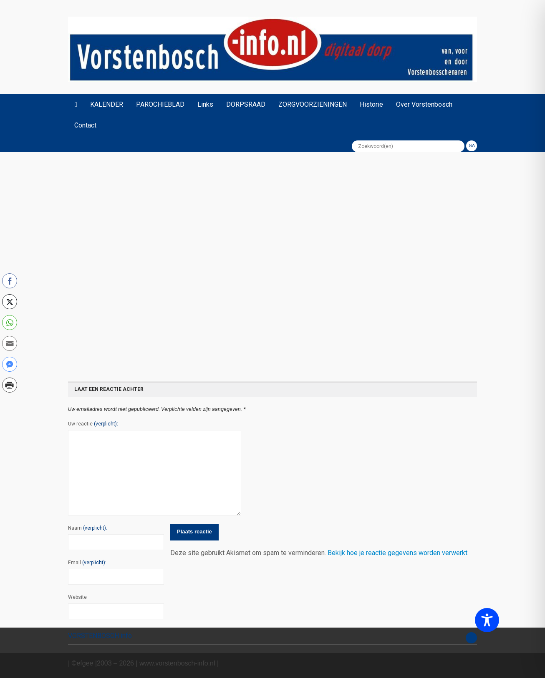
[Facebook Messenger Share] (9, 364)
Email (87, 562)
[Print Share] (9, 385)
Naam (87, 528)
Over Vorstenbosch (424, 104)
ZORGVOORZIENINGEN (312, 104)
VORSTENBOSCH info (100, 636)
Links (205, 104)
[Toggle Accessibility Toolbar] (487, 620)
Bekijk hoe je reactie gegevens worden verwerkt (397, 553)
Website (77, 597)
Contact (85, 125)
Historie (371, 104)
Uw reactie (93, 424)
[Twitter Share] (9, 301)
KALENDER (106, 104)
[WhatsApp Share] (9, 322)
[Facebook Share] (9, 280)
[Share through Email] (9, 343)
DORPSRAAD (245, 104)
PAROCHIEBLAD (160, 104)
